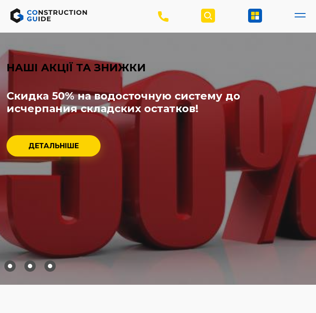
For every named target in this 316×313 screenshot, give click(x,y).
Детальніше (53, 146)
